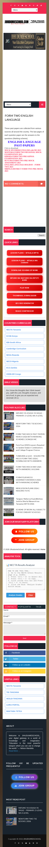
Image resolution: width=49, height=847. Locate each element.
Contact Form (10, 607)
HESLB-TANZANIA (14, 699)
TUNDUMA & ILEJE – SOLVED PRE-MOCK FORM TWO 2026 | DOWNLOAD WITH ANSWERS (30, 458)
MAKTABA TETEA (14, 711)
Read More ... (14, 751)
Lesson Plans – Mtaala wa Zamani (24, 262)
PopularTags (24, 607)
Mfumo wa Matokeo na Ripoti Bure (24, 279)
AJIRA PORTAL (13, 705)
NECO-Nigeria (12, 361)
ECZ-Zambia (11, 368)
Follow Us (24, 531)
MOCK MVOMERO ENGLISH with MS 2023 (23, 150)
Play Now (24, 288)
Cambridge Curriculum (16, 349)
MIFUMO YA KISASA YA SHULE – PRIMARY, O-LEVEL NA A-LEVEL (30, 810)
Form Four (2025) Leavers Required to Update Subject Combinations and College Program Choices (30, 447)
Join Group (24, 540)
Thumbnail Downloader (24, 296)
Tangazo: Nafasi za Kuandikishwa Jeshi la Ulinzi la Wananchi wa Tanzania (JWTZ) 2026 (29, 501)
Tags (38, 607)
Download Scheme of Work (24, 270)
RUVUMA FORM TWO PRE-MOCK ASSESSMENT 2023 (19, 162)
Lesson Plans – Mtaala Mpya (24, 253)
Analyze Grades (15, 595)
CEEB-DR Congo (13, 374)
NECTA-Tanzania (13, 330)
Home (42, 549)
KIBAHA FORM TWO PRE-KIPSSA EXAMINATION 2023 (19, 157)
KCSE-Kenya (12, 336)
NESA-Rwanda (12, 355)
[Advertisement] (24, 77)
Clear (30, 595)
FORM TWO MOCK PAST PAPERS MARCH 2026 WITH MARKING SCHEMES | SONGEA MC (30, 436)
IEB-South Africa (13, 342)
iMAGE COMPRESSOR (24, 311)
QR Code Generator (24, 303)
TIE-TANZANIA (12, 692)
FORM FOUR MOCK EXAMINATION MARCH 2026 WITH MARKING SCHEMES (28, 480)
